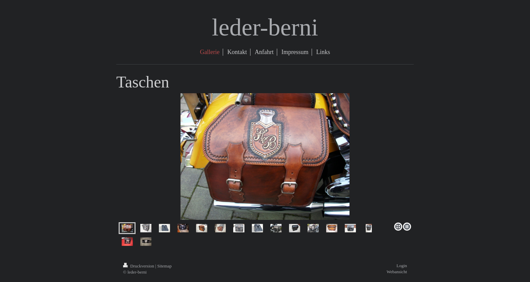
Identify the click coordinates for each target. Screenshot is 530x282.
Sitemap (164, 265)
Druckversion (139, 265)
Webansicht (397, 271)
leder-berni (265, 27)
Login (401, 265)
